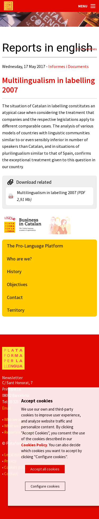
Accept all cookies (44, 469)
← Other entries (84, 49)
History (14, 271)
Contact (15, 297)
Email (6, 408)
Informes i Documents (68, 66)
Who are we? (19, 259)
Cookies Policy (34, 444)
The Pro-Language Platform (35, 246)
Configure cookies (45, 486)
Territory (15, 310)
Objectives (17, 284)
